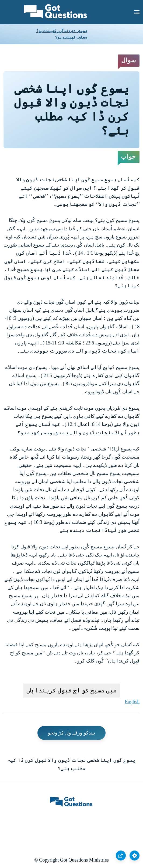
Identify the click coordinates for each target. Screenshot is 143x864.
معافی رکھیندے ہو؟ (71, 37)
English (132, 701)
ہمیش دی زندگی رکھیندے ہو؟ (61, 31)
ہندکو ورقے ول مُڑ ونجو (71, 733)
